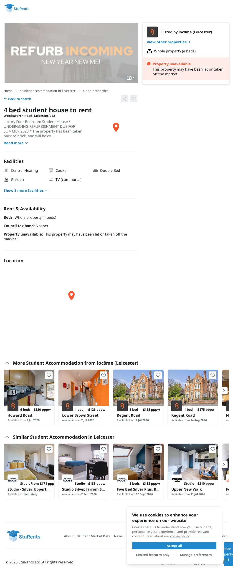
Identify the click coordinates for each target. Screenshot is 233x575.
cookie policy (179, 536)
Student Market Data (93, 536)
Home (8, 90)
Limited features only (153, 555)
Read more (16, 143)
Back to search (17, 99)
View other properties (169, 42)
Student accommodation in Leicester (48, 90)
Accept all (174, 545)
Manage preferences (196, 555)
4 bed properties (95, 90)
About (69, 536)
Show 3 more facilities (26, 190)
